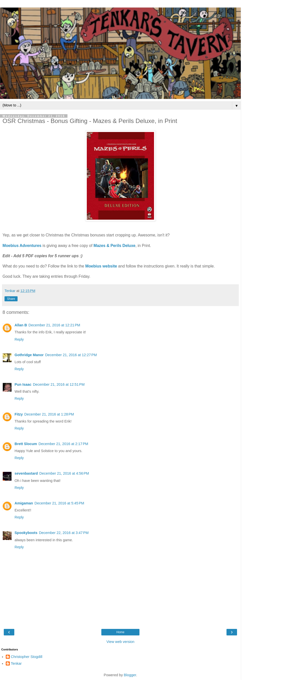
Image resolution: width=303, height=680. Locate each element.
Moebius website (101, 266)
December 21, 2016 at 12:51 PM (59, 384)
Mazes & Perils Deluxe (114, 245)
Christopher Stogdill (26, 657)
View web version (120, 642)
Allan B (21, 325)
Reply (19, 339)
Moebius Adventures (22, 245)
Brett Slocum (26, 444)
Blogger (130, 675)
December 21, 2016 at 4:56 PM (64, 473)
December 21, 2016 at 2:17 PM (63, 444)
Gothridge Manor (29, 355)
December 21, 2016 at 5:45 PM (59, 503)
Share (11, 299)
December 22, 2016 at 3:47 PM (64, 533)
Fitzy (19, 414)
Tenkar (16, 663)
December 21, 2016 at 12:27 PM (71, 355)
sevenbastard (26, 473)
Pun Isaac (23, 384)
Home (120, 632)
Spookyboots (26, 533)
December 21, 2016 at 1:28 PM (49, 414)
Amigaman (24, 503)
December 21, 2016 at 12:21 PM (54, 325)
